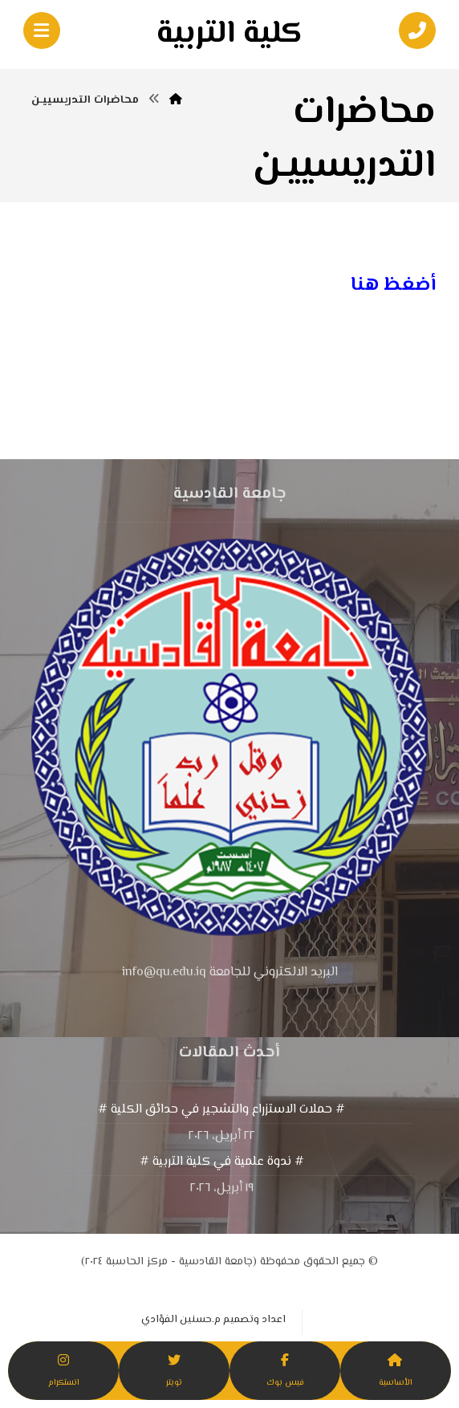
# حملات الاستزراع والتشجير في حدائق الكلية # (221, 1110)
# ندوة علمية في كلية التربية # (222, 1162)
